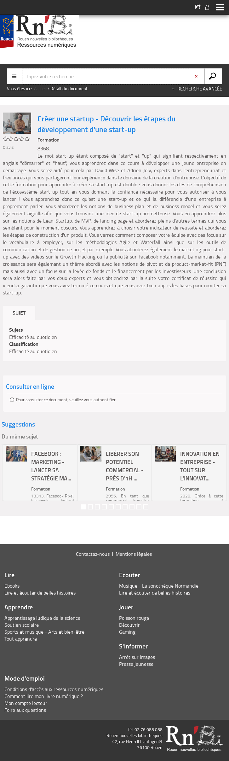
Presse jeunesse (136, 663)
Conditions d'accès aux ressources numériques (53, 689)
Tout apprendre (20, 638)
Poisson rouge (134, 617)
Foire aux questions (25, 709)
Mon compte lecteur (25, 703)
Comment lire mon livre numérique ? (43, 696)
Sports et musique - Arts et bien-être (44, 631)
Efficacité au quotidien (33, 337)
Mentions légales (134, 553)
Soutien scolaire (21, 624)
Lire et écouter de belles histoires (40, 592)
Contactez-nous (93, 553)
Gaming (127, 631)
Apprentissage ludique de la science (42, 617)
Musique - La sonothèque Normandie (158, 585)
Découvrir (129, 624)
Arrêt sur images (137, 657)
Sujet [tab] (19, 312)
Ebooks (12, 585)
